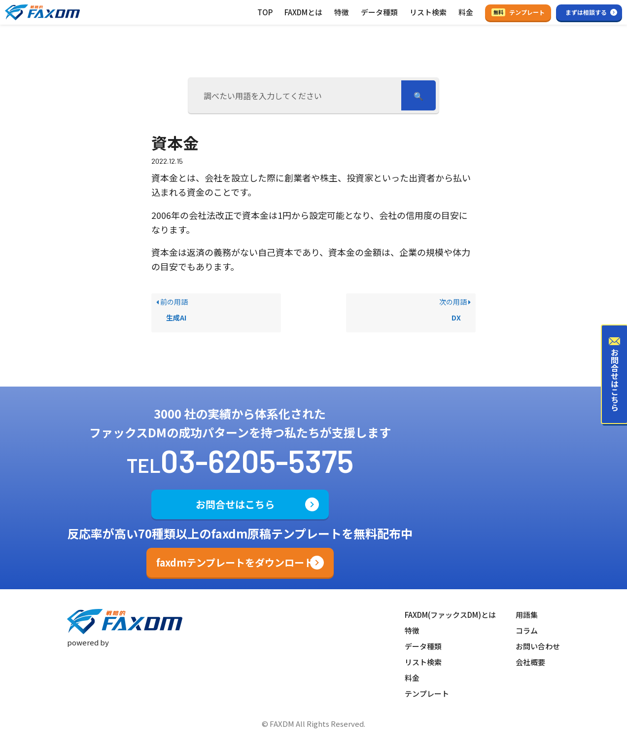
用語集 (527, 614)
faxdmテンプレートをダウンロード (235, 562)
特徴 (341, 12)
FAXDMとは (303, 12)
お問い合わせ (538, 646)
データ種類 (379, 12)
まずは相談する (586, 12)
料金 (465, 12)
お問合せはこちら (235, 504)
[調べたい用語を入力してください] (296, 95)
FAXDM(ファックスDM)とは (450, 614)
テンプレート (518, 12)
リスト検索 (428, 12)
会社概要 (530, 662)
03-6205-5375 (257, 460)
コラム (527, 630)
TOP (265, 12)
